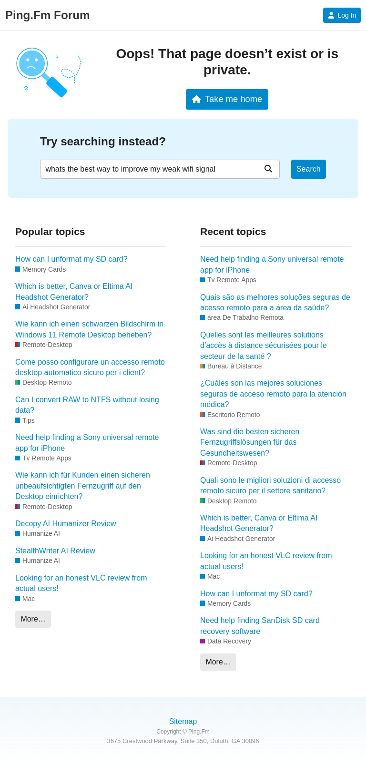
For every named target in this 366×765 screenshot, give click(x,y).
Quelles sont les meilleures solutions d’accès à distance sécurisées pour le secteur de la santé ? (263, 345)
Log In (342, 15)
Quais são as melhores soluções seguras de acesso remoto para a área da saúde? (275, 302)
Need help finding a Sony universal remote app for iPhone (87, 442)
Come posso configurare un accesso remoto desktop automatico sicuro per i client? (90, 367)
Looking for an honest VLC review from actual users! (81, 583)
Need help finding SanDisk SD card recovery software (260, 625)
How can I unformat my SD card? (71, 259)
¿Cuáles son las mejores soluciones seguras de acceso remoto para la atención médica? (273, 393)
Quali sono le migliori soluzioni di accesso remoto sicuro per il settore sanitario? (270, 485)
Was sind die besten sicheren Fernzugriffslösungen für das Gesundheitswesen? (249, 442)
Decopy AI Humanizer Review (65, 524)
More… (32, 619)
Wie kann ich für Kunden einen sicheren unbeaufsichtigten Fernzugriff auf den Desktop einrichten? (82, 485)
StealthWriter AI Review (55, 551)
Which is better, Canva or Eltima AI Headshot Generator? (73, 291)
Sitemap (183, 721)
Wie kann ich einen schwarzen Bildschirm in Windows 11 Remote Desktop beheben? (89, 329)
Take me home (227, 99)
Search (308, 169)
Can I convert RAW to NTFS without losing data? (87, 405)
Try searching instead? (103, 141)
